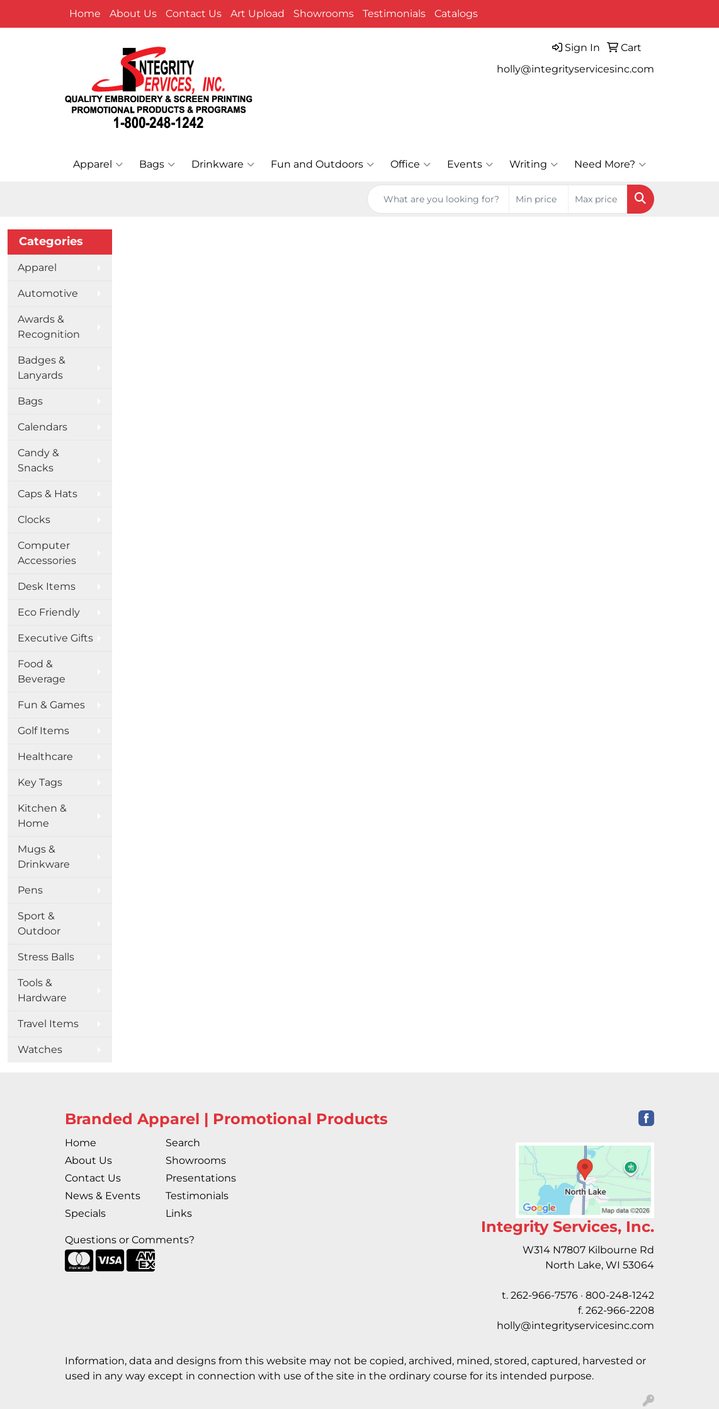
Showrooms (323, 14)
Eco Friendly (49, 612)
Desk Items (47, 586)
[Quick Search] (438, 199)
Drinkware (222, 164)
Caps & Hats (47, 494)
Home (85, 14)
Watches (40, 1049)
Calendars (42, 427)
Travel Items (48, 1024)
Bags (157, 164)
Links (179, 1213)
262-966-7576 (544, 1295)
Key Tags (40, 782)
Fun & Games (51, 705)
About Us (133, 14)
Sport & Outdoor (39, 923)
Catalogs (456, 14)
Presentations (201, 1178)
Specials (85, 1213)
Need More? (610, 164)
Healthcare (45, 756)
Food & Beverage (41, 671)
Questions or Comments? (130, 1240)
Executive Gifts (55, 638)
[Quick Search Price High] (598, 199)
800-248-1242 (620, 1295)
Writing (533, 164)
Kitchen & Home (42, 815)
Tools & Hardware (42, 990)
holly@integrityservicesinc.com (575, 69)
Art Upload (257, 14)
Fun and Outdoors (322, 164)
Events (470, 164)
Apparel (98, 164)
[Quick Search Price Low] (539, 199)
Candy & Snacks (38, 460)
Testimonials (394, 14)
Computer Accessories (47, 552)
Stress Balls (46, 957)
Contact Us (194, 14)
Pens (30, 890)
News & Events (102, 1196)
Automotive (48, 293)
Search (183, 1143)
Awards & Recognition (49, 326)
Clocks (34, 520)
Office (410, 164)
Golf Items (43, 731)
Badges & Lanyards (41, 367)
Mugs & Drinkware (44, 856)
